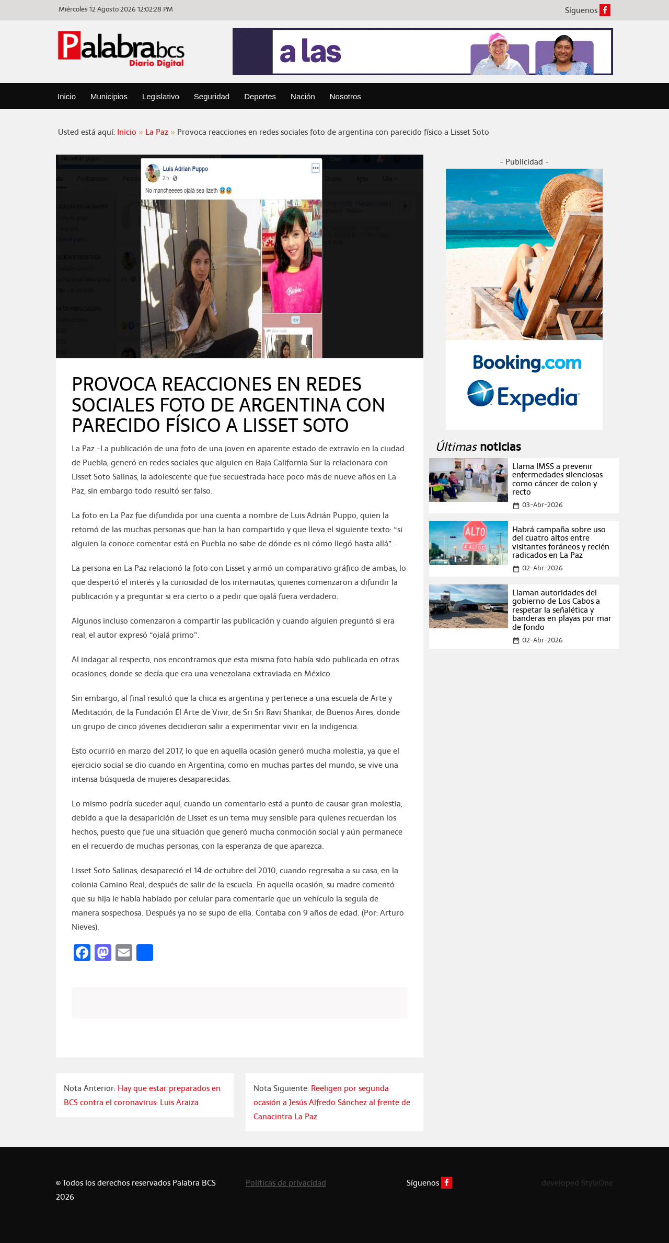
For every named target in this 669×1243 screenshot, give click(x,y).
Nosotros (345, 96)
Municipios (109, 96)
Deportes (260, 96)
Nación (303, 96)
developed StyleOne (577, 1183)
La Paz (156, 132)
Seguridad (211, 96)
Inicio (66, 96)
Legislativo (160, 96)
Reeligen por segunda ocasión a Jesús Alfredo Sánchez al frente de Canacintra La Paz (331, 1102)
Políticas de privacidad (286, 1183)
